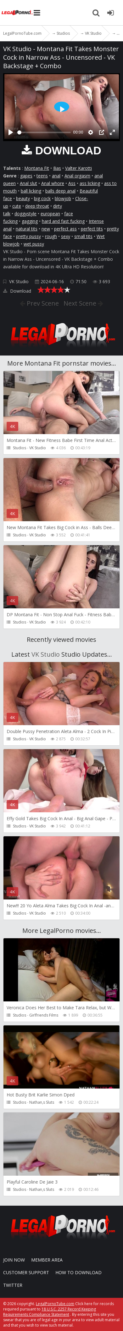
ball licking (31, 191)
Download (17, 291)
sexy (65, 236)
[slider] (44, 132)
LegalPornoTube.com (17, 12)
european (50, 214)
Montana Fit (36, 168)
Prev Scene (42, 303)
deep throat (37, 206)
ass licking (90, 183)
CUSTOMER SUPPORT (26, 1272)
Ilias (57, 168)
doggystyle (25, 214)
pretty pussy (28, 236)
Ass (71, 183)
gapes (26, 176)
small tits (83, 236)
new (46, 229)
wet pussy (34, 244)
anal (56, 176)
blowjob (63, 198)
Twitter (12, 1285)
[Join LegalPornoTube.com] (110, 13)
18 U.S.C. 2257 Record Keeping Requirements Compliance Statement (49, 1311)
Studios (19, 448)
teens (42, 176)
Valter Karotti (78, 168)
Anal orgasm (77, 176)
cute (16, 206)
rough (51, 236)
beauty (23, 198)
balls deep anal (60, 191)
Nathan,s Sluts (41, 1102)
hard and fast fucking (63, 221)
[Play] (11, 132)
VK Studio (19, 281)
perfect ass (65, 229)
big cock (42, 198)
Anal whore (52, 183)
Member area (47, 1260)
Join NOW (14, 1260)
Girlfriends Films (43, 1015)
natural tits (26, 229)
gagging (30, 221)
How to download (78, 1272)
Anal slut (28, 183)
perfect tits (92, 229)
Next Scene (81, 303)
